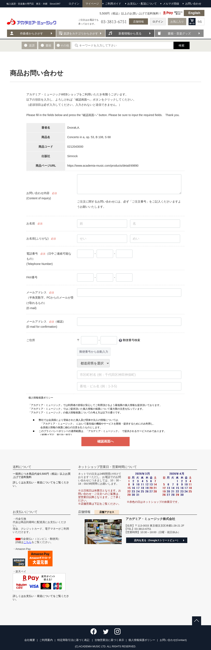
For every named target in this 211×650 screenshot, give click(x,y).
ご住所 (30, 340)
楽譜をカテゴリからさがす (80, 33)
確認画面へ (105, 441)
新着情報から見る (130, 33)
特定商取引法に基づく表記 (73, 640)
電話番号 (32, 253)
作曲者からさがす (31, 33)
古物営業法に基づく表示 (109, 640)
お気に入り (177, 21)
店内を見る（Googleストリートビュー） (156, 540)
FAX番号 (32, 277)
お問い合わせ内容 (37, 193)
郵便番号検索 (131, 340)
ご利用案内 (46, 640)
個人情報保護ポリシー (141, 640)
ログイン (157, 21)
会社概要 (29, 640)
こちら (27, 542)
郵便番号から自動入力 (93, 351)
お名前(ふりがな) (37, 238)
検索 (181, 45)
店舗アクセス (106, 512)
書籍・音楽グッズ (179, 33)
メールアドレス (36, 292)
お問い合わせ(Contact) (173, 640)
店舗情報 (138, 21)
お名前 (30, 223)
